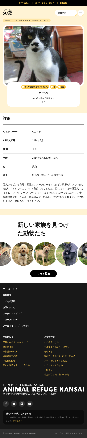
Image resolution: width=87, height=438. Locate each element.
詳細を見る (17, 421)
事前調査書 (8, 347)
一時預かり (49, 370)
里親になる (8, 337)
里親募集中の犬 (10, 351)
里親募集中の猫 (10, 356)
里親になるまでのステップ (15, 342)
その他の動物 (9, 361)
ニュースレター (10, 319)
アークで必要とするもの (55, 361)
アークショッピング (12, 313)
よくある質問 (9, 301)
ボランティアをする (53, 365)
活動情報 (7, 295)
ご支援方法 (49, 337)
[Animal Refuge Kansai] (8, 11)
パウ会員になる (51, 342)
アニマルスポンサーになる (56, 347)
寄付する (48, 351)
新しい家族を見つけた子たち (16, 365)
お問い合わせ (9, 307)
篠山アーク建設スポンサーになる (59, 356)
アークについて (10, 289)
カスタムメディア (77, 433)
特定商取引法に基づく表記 (56, 374)
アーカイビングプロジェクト (16, 325)
